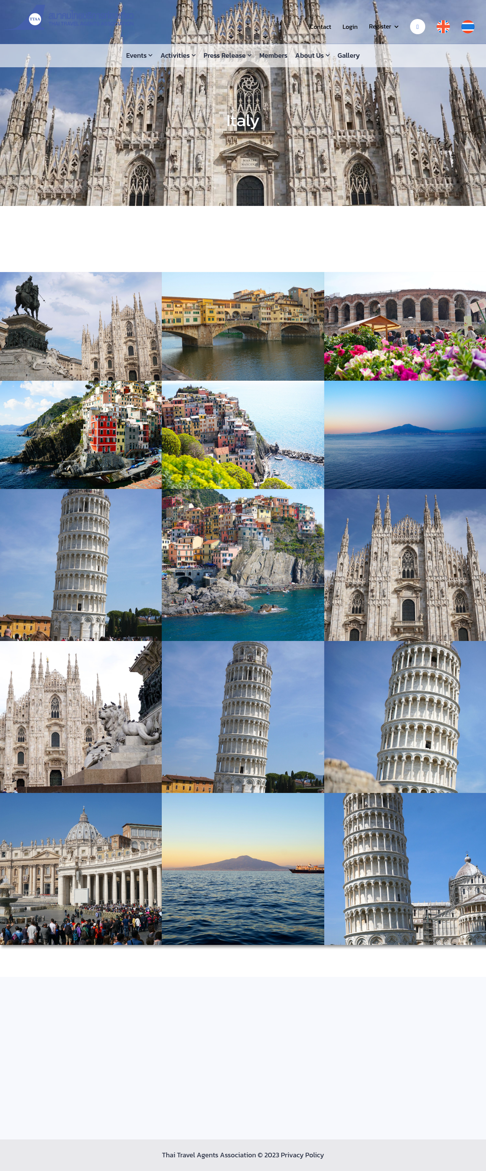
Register (380, 26)
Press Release (225, 55)
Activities (175, 55)
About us (309, 55)
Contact (320, 26)
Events (136, 55)
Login (350, 26)
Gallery (349, 55)
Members (273, 55)
